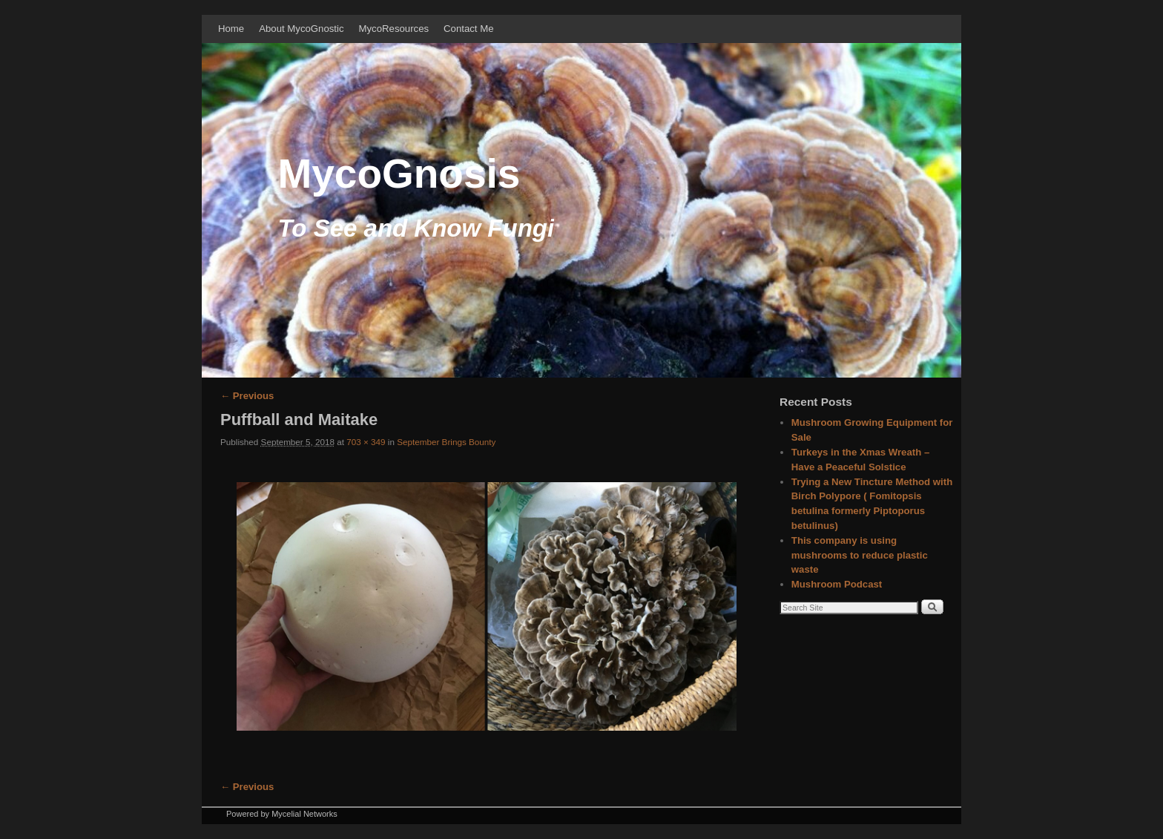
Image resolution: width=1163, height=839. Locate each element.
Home (231, 28)
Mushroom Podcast (836, 584)
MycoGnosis (398, 174)
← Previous (247, 395)
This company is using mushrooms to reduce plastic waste (859, 555)
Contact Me (468, 28)
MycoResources (394, 28)
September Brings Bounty (446, 442)
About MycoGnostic (301, 28)
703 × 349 (365, 442)
